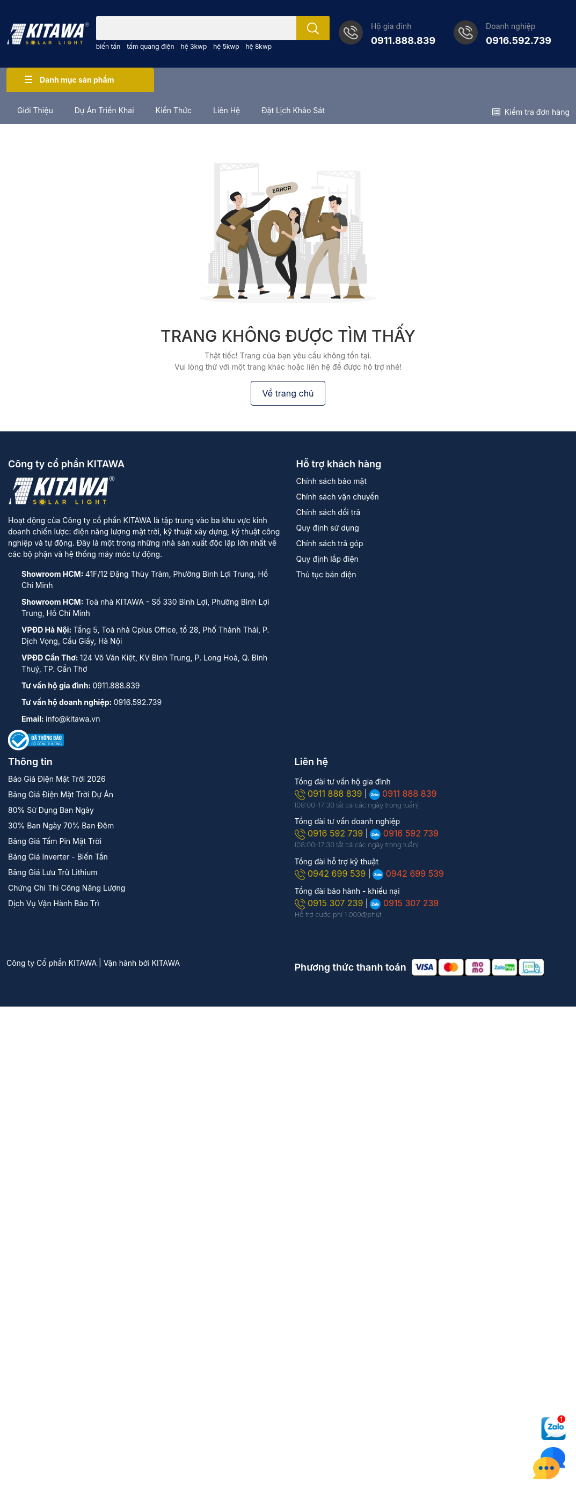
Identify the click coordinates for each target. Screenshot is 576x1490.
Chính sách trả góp (329, 543)
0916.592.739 (518, 40)
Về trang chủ (287, 393)
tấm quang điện (150, 46)
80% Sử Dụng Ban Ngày (51, 809)
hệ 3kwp (194, 46)
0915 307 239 (330, 903)
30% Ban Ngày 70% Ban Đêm (61, 825)
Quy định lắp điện (327, 558)
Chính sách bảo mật (331, 481)
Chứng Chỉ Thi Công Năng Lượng (66, 887)
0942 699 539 (331, 873)
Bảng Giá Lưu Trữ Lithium (52, 872)
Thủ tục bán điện (326, 574)
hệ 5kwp (226, 46)
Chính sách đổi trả (328, 512)
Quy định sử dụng (327, 527)
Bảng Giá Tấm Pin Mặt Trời (54, 841)
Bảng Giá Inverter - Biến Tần (58, 856)
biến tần (108, 46)
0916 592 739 (330, 833)
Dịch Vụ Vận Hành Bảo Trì (53, 903)
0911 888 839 (329, 793)
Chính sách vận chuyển (337, 496)
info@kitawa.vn (73, 718)
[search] (313, 28)
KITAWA (166, 962)
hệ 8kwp (258, 46)
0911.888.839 (403, 40)
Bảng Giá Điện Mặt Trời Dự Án (60, 794)
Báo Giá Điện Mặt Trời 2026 (57, 778)
